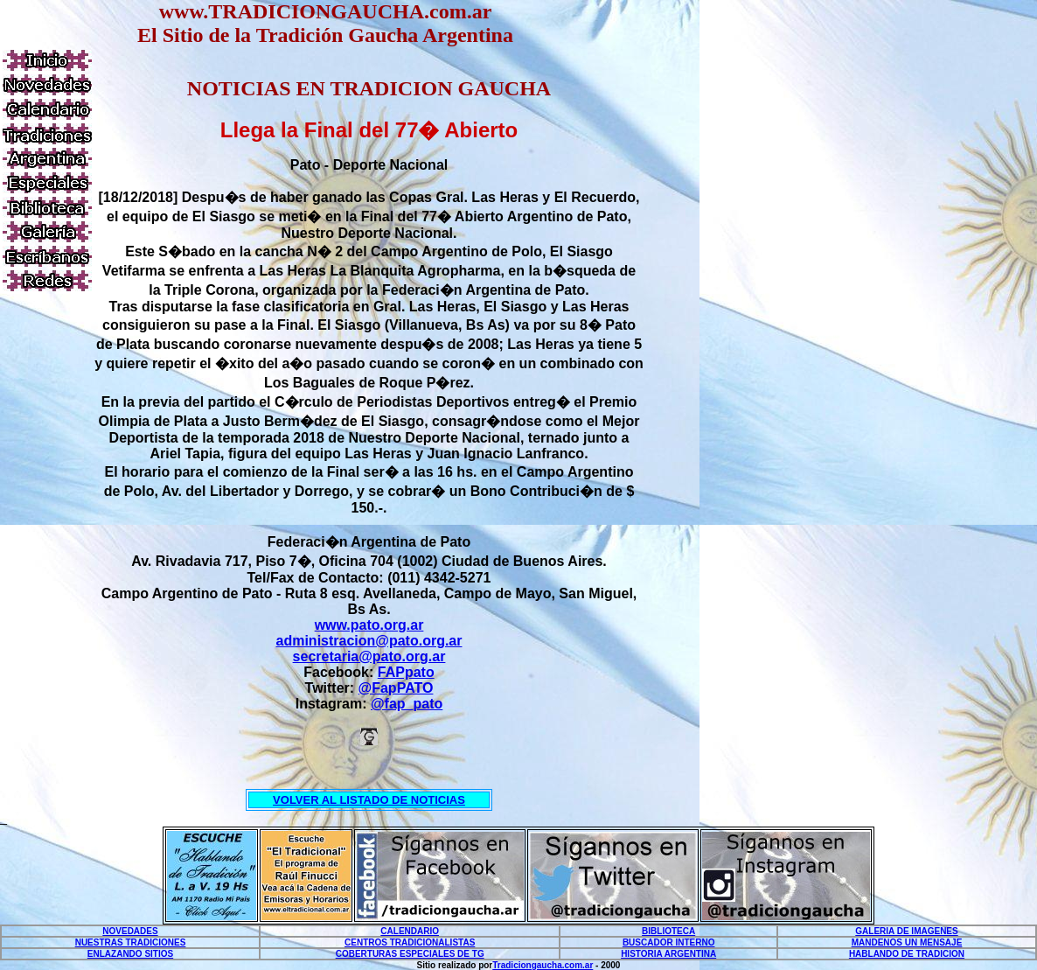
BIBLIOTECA (668, 931)
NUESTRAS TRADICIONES (130, 942)
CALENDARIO (409, 931)
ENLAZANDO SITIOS (130, 954)
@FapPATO (396, 687)
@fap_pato (406, 703)
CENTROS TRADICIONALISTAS (410, 942)
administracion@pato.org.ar (369, 640)
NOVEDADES (129, 931)
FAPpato (406, 672)
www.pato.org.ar (369, 625)
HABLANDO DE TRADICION (906, 954)
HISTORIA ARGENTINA (668, 954)
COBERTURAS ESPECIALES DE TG (410, 954)
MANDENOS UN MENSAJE (907, 942)
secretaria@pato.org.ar (369, 656)
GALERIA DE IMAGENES (906, 931)
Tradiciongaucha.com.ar (542, 965)
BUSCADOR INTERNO (669, 942)
